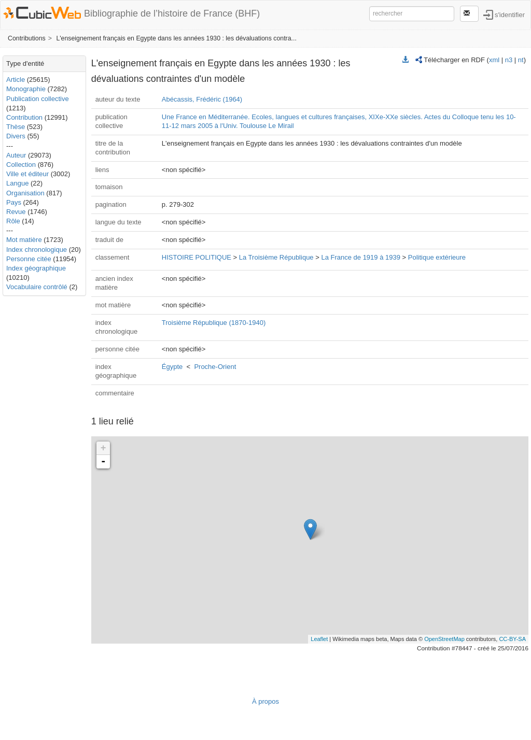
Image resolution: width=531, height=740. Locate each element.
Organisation (25, 193)
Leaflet (319, 639)
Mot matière (24, 240)
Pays (13, 202)
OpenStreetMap (444, 639)
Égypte (172, 367)
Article (15, 79)
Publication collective (37, 99)
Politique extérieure (437, 257)
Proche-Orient (215, 367)
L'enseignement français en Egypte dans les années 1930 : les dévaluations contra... (176, 38)
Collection (21, 164)
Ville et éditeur (28, 174)
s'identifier (510, 14)
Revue (16, 212)
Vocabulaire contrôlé (36, 287)
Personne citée (28, 259)
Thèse (15, 127)
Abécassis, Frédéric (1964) (202, 99)
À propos (265, 701)
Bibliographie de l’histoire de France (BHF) (172, 13)
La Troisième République (276, 257)
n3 (508, 60)
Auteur (16, 155)
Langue (17, 183)
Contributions (27, 38)
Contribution (24, 117)
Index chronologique (36, 249)
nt (521, 60)
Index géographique (36, 268)
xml (494, 60)
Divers (15, 136)
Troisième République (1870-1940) (214, 322)
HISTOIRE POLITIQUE (196, 257)
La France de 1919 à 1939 (360, 257)
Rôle (13, 221)
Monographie (26, 89)
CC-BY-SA (512, 639)
